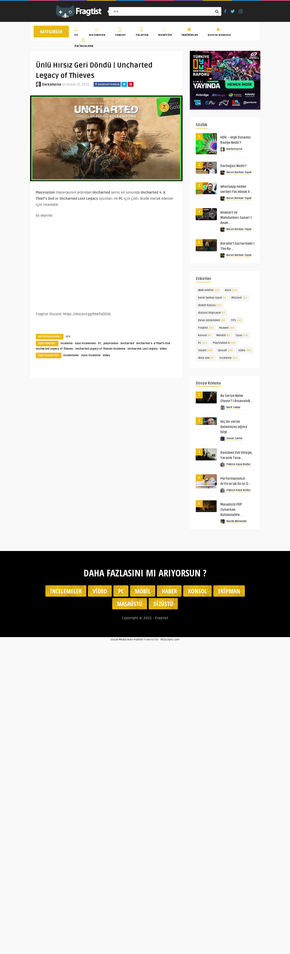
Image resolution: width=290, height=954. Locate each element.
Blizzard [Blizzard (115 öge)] (239, 299)
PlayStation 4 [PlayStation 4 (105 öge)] (224, 344)
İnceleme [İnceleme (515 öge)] (228, 359)
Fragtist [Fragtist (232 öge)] (206, 329)
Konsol (197, 591)
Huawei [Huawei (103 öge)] (226, 329)
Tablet (120, 32)
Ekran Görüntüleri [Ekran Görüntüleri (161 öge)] (212, 321)
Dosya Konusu (219, 32)
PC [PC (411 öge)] (202, 344)
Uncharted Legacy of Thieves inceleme (100, 349)
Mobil (143, 591)
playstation (110, 343)
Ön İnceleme (83, 43)
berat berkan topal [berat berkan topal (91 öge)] (212, 299)
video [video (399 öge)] (244, 351)
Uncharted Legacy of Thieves (54, 349)
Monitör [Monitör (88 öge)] (223, 336)
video (163, 349)
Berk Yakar (233, 408)
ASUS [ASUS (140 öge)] (231, 291)
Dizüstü (163, 604)
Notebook (97, 32)
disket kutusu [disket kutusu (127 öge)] (210, 306)
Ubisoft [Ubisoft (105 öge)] (225, 351)
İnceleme (66, 343)
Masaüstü (129, 604)
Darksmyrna (51, 85)
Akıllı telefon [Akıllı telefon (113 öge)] (208, 291)
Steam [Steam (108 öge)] (205, 351)
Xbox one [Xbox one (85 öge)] (206, 359)
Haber (169, 591)
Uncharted (127, 343)
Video (106, 355)
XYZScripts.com (169, 639)
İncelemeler (71, 355)
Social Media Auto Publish (127, 639)
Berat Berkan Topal (238, 174)
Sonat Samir (234, 439)
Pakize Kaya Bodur (238, 465)
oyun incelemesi (85, 343)
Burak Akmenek (236, 522)
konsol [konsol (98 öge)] (204, 336)
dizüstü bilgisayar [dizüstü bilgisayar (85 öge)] (211, 314)
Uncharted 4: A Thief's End (153, 343)
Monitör (165, 32)
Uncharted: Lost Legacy (142, 349)
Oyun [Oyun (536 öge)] (242, 336)
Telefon (141, 32)
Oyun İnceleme (91, 355)
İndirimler (190, 32)
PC (76, 32)
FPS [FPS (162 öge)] (236, 321)
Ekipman (229, 591)
